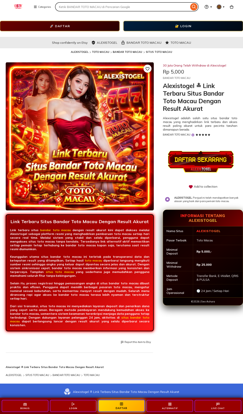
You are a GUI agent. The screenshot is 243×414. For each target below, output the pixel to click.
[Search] (194, 6)
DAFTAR (121, 406)
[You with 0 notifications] (221, 6)
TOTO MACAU (100, 51)
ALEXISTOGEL (79, 51)
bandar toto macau (55, 230)
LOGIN (73, 406)
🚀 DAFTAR (60, 26)
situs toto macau (60, 272)
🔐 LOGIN (183, 26)
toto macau (93, 260)
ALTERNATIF (170, 406)
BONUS (25, 406)
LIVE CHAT (218, 406)
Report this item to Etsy (135, 342)
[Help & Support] (208, 6)
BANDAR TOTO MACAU (127, 51)
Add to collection (203, 187)
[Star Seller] (193, 135)
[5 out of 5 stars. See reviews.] (203, 134)
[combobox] (122, 6)
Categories (42, 7)
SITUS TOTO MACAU (159, 51)
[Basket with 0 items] (231, 6)
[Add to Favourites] (147, 69)
